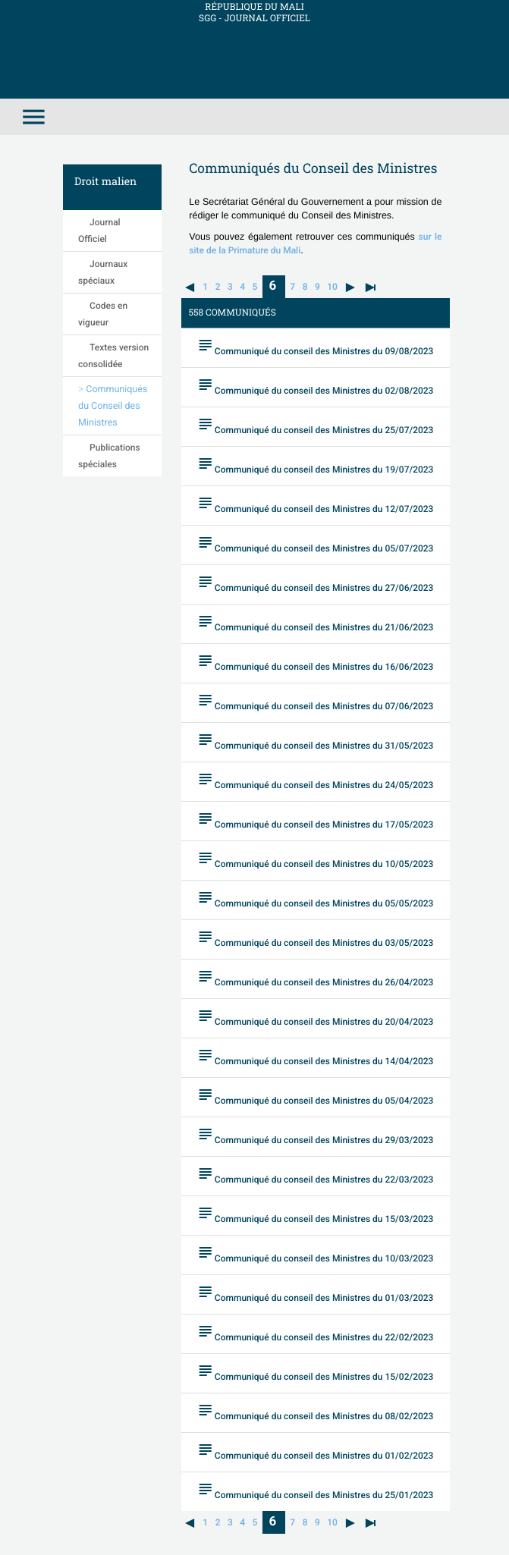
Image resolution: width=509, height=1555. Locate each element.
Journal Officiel (99, 230)
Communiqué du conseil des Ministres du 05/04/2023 (315, 1095)
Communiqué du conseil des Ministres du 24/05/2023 (315, 780)
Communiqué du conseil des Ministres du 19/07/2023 (315, 464)
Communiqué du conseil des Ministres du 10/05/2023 (315, 859)
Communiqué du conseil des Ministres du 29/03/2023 (315, 1135)
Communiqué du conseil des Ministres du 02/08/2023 (315, 385)
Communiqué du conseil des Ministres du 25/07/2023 (315, 425)
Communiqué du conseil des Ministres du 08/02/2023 (315, 1411)
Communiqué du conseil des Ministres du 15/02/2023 (315, 1372)
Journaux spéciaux (102, 272)
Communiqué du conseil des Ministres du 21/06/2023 (315, 622)
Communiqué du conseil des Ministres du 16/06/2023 (315, 662)
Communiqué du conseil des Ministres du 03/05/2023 (315, 938)
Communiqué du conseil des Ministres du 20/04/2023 (315, 1017)
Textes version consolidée (113, 355)
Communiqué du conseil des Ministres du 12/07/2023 (315, 504)
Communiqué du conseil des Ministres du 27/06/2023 (315, 583)
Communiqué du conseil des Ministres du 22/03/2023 (315, 1174)
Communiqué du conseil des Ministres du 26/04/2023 (315, 977)
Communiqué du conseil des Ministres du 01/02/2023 (315, 1450)
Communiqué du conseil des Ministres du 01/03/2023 (315, 1293)
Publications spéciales (109, 456)
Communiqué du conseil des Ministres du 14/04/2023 (315, 1056)
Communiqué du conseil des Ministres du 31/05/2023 (315, 740)
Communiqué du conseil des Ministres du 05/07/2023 (315, 543)
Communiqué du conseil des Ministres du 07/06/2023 (315, 701)
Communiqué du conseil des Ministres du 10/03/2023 (315, 1253)
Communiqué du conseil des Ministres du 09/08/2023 (315, 346)
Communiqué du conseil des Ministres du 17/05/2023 (315, 819)
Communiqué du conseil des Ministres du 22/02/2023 (315, 1332)
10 (332, 286)
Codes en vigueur (102, 314)
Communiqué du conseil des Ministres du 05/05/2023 (315, 898)
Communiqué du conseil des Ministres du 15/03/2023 (315, 1214)
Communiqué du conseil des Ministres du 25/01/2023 (315, 1490)
